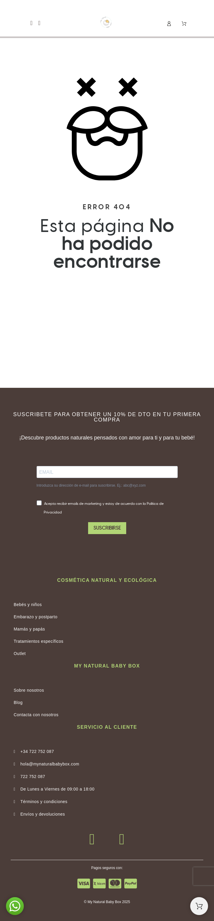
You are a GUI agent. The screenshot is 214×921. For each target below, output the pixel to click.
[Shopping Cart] (199, 906)
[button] (31, 23)
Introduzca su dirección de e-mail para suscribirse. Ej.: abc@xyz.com (91, 485)
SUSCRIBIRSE (107, 528)
